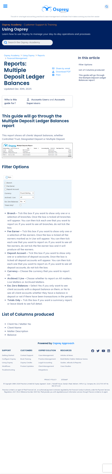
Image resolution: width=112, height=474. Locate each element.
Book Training (25, 359)
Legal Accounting (45, 363)
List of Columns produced (91, 70)
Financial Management (17, 58)
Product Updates (27, 366)
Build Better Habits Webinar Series (74, 359)
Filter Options (85, 64)
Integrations (43, 370)
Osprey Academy (12, 55)
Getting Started (8, 355)
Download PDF (61, 71)
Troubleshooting (8, 370)
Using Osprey (29, 55)
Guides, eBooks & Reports (70, 363)
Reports (41, 55)
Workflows (6, 366)
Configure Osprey (9, 359)
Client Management (46, 366)
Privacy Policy (50, 380)
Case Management (46, 355)
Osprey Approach (63, 343)
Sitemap (64, 380)
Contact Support (26, 355)
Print (56, 74)
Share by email (61, 68)
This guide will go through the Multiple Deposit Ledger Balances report (92, 78)
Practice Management (47, 359)
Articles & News (66, 355)
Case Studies (65, 366)
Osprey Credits (26, 363)
